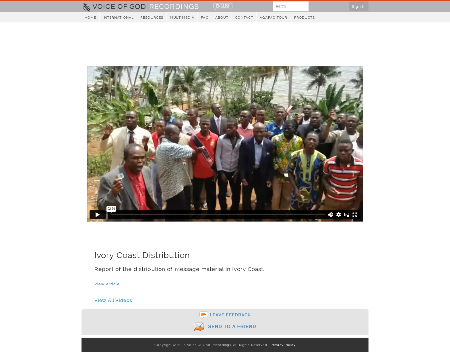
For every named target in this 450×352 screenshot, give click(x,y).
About (222, 18)
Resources (151, 18)
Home (90, 18)
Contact (244, 18)
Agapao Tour (273, 18)
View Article (107, 284)
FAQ (204, 18)
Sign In (359, 6)
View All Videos (113, 300)
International (118, 18)
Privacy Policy (282, 345)
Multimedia (182, 18)
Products (304, 18)
